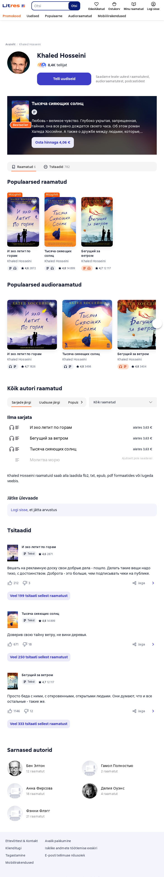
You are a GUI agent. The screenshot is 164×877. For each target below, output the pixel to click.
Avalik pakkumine (58, 824)
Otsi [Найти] (74, 6)
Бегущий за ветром (90, 236)
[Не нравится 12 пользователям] (28, 694)
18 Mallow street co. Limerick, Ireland (82, 865)
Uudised (33, 16)
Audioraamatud (80, 16)
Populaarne (53, 16)
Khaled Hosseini (19, 244)
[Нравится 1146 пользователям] (13, 694)
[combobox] (50, 6)
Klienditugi (13, 831)
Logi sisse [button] (19, 492)
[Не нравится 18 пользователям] (27, 627)
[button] (153, 565)
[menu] (123, 385)
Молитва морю (45, 442)
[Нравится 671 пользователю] (13, 627)
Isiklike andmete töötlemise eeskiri (71, 831)
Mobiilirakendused (112, 16)
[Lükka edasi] (34, 185)
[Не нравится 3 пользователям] (27, 566)
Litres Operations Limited (82, 861)
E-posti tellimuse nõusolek (65, 838)
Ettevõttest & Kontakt (21, 824)
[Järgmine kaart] (81, 385)
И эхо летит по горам (19, 236)
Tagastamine (15, 838)
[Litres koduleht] (14, 6)
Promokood (12, 16)
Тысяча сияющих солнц (58, 86)
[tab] (24, 149)
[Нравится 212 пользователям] (13, 566)
